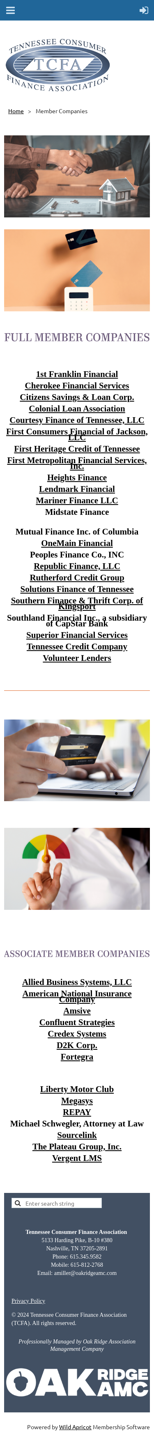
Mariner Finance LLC (77, 500)
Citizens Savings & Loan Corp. (77, 397)
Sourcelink (77, 1135)
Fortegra (77, 1057)
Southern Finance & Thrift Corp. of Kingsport (77, 603)
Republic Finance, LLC (77, 566)
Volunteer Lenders (77, 658)
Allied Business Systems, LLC (77, 982)
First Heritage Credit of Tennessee (77, 449)
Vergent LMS (77, 1158)
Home (16, 110)
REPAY (77, 1112)
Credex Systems (77, 1034)
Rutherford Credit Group (77, 578)
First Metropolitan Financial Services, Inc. (77, 463)
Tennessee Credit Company (77, 646)
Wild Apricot (75, 1426)
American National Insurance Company (77, 996)
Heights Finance (77, 477)
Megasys (77, 1101)
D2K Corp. (77, 1045)
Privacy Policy (28, 1301)
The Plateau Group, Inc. (77, 1146)
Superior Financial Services (77, 635)
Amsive (77, 1011)
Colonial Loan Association (77, 409)
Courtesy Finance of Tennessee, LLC (76, 420)
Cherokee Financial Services (77, 386)
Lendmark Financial (77, 489)
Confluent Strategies (77, 1022)
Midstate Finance (77, 512)
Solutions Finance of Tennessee (77, 589)
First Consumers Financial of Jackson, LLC (77, 434)
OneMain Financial (77, 543)
